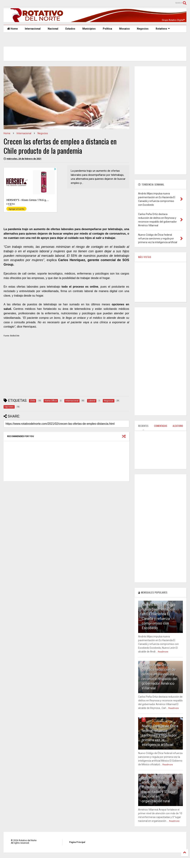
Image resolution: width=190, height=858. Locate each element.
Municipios (89, 28)
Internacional (33, 28)
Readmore (163, 651)
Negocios (143, 28)
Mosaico (124, 28)
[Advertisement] (66, 368)
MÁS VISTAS (144, 257)
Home (12, 28)
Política (107, 28)
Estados (70, 28)
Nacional (53, 28)
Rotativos (163, 28)
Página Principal (77, 842)
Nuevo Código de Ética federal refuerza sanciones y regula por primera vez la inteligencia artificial (160, 735)
